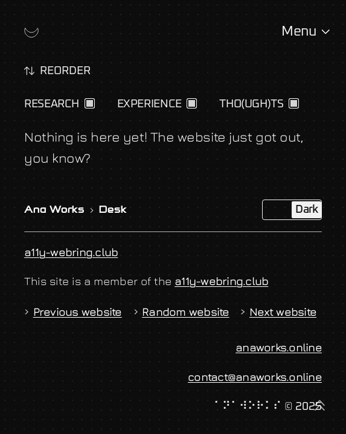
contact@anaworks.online (255, 376)
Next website (278, 311)
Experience (149, 104)
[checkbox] (90, 103)
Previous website (73, 311)
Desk (112, 210)
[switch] (29, 71)
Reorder (65, 71)
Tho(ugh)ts (251, 104)
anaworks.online (278, 347)
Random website (181, 311)
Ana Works (54, 210)
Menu (298, 32)
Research (51, 104)
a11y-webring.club (71, 252)
